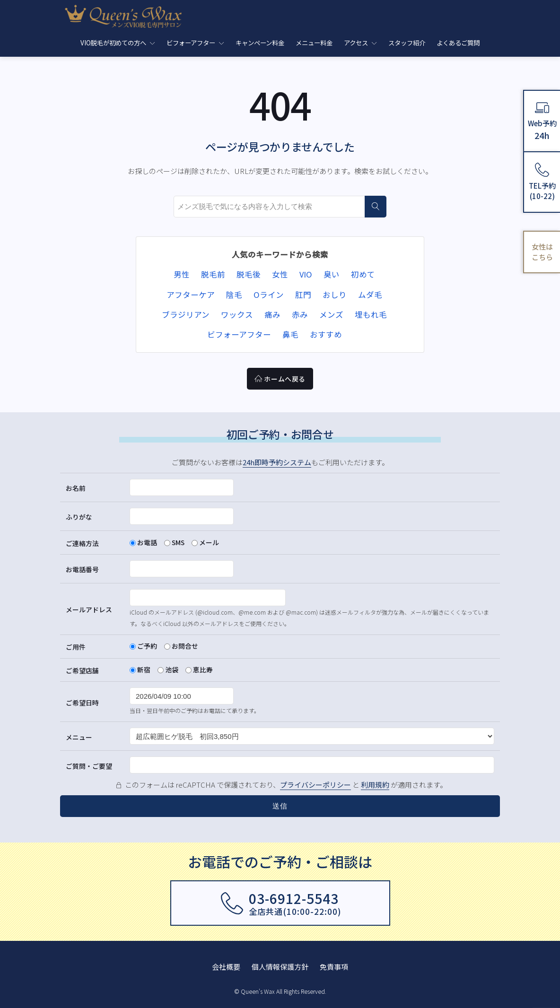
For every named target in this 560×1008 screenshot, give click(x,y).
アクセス (360, 42)
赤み (300, 314)
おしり (335, 294)
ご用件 (76, 647)
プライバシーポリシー (315, 785)
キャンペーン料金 (260, 42)
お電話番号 (82, 569)
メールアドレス (89, 609)
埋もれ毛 (371, 314)
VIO (305, 274)
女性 (280, 274)
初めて (363, 274)
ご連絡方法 (82, 543)
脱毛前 (213, 274)
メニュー (79, 737)
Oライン (269, 294)
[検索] (375, 206)
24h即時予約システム (277, 462)
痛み (272, 314)
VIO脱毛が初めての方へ (117, 42)
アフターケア (190, 294)
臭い (332, 274)
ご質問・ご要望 (89, 766)
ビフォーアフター (195, 42)
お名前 (76, 488)
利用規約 (375, 785)
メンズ (331, 314)
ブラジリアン (186, 314)
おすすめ (326, 334)
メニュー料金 (314, 42)
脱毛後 (248, 274)
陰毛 (234, 294)
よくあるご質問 (458, 42)
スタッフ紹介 (406, 42)
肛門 (303, 294)
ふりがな (79, 516)
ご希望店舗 (82, 670)
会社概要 (226, 967)
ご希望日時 (82, 702)
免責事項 (334, 967)
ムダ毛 (370, 294)
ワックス (237, 314)
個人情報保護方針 (280, 967)
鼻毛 (290, 334)
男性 (182, 274)
